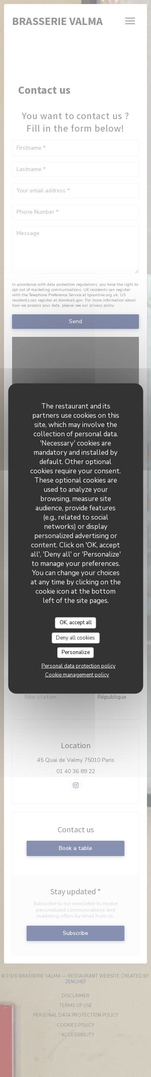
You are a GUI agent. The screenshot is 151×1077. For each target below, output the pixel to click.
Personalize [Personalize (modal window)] (76, 652)
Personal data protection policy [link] (78, 665)
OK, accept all (76, 622)
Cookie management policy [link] (77, 674)
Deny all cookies (75, 637)
